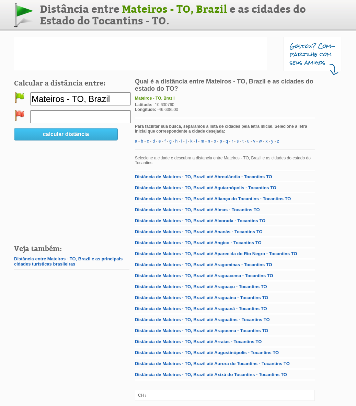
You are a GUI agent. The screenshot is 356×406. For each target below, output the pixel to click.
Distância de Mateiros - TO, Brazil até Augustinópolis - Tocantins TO (207, 352)
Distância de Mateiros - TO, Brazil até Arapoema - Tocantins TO (201, 330)
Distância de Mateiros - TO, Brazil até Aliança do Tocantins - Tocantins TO (213, 198)
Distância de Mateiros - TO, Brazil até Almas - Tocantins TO (197, 209)
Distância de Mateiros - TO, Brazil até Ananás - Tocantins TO (199, 231)
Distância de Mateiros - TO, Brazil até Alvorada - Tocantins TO (200, 220)
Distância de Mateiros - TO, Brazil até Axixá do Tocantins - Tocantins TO (211, 374)
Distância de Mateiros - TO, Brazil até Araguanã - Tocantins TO (201, 308)
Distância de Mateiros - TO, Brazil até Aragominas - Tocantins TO (203, 264)
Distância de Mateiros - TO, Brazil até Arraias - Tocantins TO (198, 341)
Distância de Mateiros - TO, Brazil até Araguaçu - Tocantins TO (201, 286)
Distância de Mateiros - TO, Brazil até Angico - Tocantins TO (198, 242)
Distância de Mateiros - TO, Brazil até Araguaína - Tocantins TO (201, 297)
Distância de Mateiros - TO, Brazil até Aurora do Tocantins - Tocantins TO (212, 363)
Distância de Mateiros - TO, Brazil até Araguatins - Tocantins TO (202, 319)
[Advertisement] (140, 53)
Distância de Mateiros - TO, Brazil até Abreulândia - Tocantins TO (203, 176)
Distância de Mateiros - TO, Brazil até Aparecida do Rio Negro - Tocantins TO (216, 253)
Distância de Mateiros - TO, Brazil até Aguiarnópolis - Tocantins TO (205, 187)
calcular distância (66, 134)
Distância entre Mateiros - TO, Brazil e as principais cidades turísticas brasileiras (68, 261)
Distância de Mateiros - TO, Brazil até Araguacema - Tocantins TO (204, 275)
